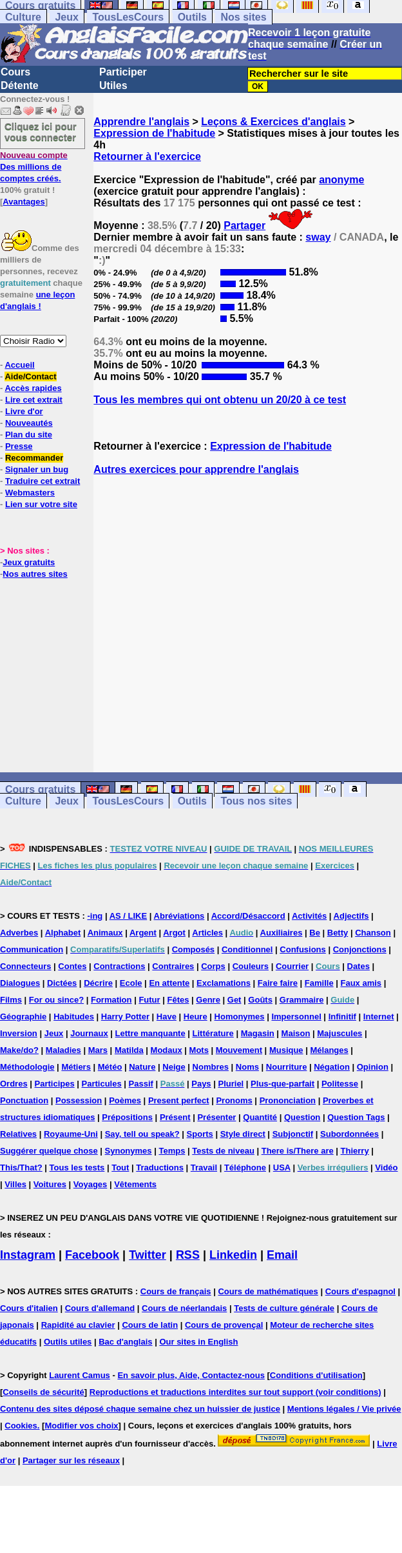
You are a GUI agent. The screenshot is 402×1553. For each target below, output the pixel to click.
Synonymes (128, 1151)
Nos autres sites (35, 574)
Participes (55, 1083)
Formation (111, 1000)
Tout (120, 1167)
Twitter (147, 1254)
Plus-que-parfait (282, 1083)
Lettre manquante (150, 1033)
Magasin (257, 1033)
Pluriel (231, 1083)
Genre (208, 1000)
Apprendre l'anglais (141, 121)
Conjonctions (360, 949)
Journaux (89, 1033)
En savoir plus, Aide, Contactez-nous (191, 1375)
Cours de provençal (224, 1325)
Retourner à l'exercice (147, 156)
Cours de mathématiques (268, 1291)
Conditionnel (247, 949)
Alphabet (63, 932)
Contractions (119, 966)
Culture (23, 17)
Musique (286, 1050)
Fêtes (178, 1000)
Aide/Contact (30, 376)
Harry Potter (125, 1016)
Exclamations (223, 983)
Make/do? (19, 1050)
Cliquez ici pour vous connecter (41, 132)
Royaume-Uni (71, 1134)
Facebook (92, 1254)
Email (282, 1254)
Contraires (173, 966)
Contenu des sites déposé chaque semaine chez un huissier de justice (140, 1409)
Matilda (129, 1050)
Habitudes (73, 1016)
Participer (123, 71)
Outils (192, 17)
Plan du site (28, 434)
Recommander (34, 458)
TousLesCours (128, 17)
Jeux (66, 17)
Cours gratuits (40, 789)
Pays (201, 1083)
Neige (173, 1067)
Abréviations (179, 916)
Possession (78, 1100)
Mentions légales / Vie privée (344, 1409)
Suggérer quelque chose (49, 1151)
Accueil (19, 365)
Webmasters (30, 492)
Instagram (27, 1254)
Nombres (211, 1067)
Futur (149, 1000)
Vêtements (135, 1184)
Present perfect (178, 1100)
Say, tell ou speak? (142, 1134)
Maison (296, 1033)
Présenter (216, 1117)
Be (314, 932)
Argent (143, 932)
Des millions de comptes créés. (34, 166)
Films (11, 1000)
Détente (20, 85)
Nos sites (243, 17)
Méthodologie (27, 1067)
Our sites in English (198, 1342)
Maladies (63, 1050)
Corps (213, 966)
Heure (195, 1016)
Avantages (23, 201)
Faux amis (361, 983)
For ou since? (56, 1000)
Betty (338, 932)
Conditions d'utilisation (316, 1375)
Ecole (131, 983)
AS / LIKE (129, 916)
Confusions (303, 949)
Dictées (62, 983)
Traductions (160, 1167)
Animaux (105, 932)
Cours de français (175, 1291)
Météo (110, 1067)
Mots (199, 1050)
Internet (378, 1016)
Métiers (76, 1067)
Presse (19, 446)
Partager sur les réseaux (71, 1460)
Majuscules (339, 1033)
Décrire (98, 983)
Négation (332, 1067)
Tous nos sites (256, 801)
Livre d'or (24, 411)
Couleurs (251, 966)
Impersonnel (296, 1016)
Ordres (14, 1083)
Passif (141, 1083)
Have (167, 1016)
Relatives (18, 1134)
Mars (98, 1050)
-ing (94, 916)
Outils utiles (67, 1342)
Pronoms (234, 1100)
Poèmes (125, 1100)
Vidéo (386, 1167)
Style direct (242, 1134)
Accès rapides (33, 388)
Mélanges (329, 1050)
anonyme (341, 179)
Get (234, 1000)
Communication (31, 949)
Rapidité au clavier (78, 1325)
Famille (319, 983)
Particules (102, 1083)
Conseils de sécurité (43, 1392)
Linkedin (233, 1254)
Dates (358, 966)
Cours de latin (150, 1325)
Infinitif (342, 1016)
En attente (169, 983)
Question (302, 1117)
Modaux (166, 1050)
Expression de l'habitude (154, 133)
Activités (309, 916)
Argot (174, 932)
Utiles (113, 85)
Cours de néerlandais (184, 1308)
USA (282, 1167)
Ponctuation (24, 1100)
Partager (244, 225)
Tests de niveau (223, 1151)
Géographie (23, 1016)
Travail (204, 1167)
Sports (200, 1134)
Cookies (21, 1425)
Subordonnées (349, 1134)
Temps (171, 1151)
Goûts (260, 1000)
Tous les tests (77, 1167)
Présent (175, 1117)
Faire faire (278, 983)
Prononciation (288, 1100)
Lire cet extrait (33, 400)
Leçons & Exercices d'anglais (273, 121)
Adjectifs (351, 916)
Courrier (292, 966)
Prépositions (127, 1117)
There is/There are (298, 1151)
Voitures (50, 1184)
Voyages (90, 1184)
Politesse (339, 1083)
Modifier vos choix (81, 1425)
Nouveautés (29, 423)
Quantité (260, 1117)
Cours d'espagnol (360, 1291)
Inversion (18, 1033)
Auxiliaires (281, 932)
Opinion (372, 1067)
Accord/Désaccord (248, 916)
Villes (15, 1184)
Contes (72, 966)
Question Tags (356, 1117)
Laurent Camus (79, 1375)
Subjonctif (293, 1134)
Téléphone (245, 1167)
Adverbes (19, 932)
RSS (188, 1254)
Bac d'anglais (125, 1342)
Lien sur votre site (41, 504)
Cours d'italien (29, 1308)
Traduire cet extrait (42, 481)
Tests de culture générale (284, 1308)
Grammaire (302, 1000)
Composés (193, 949)
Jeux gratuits (29, 562)
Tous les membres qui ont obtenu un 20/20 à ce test (219, 399)
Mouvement (239, 1050)
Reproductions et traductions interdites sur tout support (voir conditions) (235, 1392)
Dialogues (20, 983)
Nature (142, 1067)
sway (317, 237)
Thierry (355, 1151)
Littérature (213, 1033)
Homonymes (240, 1016)
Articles (207, 932)
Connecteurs (25, 966)
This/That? (21, 1167)
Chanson (373, 932)
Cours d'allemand (100, 1308)
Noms (247, 1067)
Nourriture (286, 1067)
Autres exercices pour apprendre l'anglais (196, 469)
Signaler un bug (36, 469)
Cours (15, 71)
